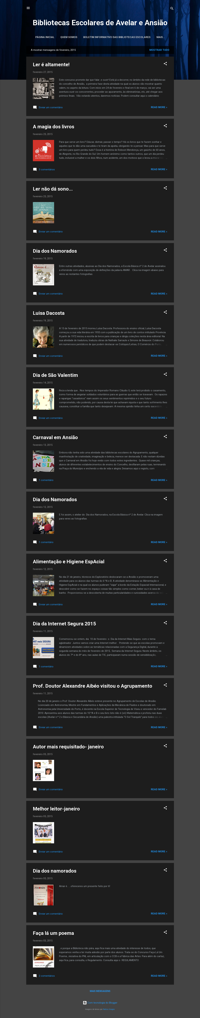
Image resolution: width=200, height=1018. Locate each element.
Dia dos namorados (54, 871)
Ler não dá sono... (53, 189)
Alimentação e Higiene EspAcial (68, 562)
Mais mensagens (100, 991)
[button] (165, 64)
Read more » (159, 107)
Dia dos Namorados (55, 251)
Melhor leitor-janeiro (56, 809)
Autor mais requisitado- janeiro (68, 747)
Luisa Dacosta (49, 314)
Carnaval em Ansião (55, 438)
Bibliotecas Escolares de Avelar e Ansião (100, 22)
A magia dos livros (53, 127)
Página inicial (52, 37)
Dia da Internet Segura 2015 (64, 624)
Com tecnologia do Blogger (100, 1002)
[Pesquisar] (172, 9)
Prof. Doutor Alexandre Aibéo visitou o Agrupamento (92, 686)
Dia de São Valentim (55, 376)
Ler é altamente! (51, 65)
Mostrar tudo (159, 50)
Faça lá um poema (53, 934)
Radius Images (109, 1009)
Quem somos (76, 37)
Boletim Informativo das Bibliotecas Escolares (124, 37)
